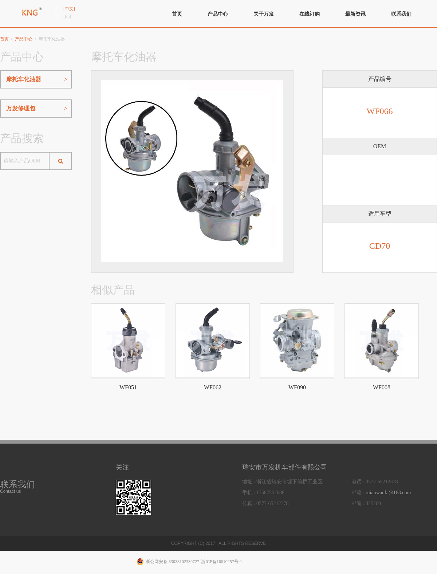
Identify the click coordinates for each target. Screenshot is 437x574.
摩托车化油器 (36, 79)
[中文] (69, 8)
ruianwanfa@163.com (388, 492)
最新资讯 (355, 14)
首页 (177, 14)
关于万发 (263, 14)
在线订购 (309, 14)
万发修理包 (36, 108)
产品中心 (218, 14)
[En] (67, 16)
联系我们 (401, 14)
